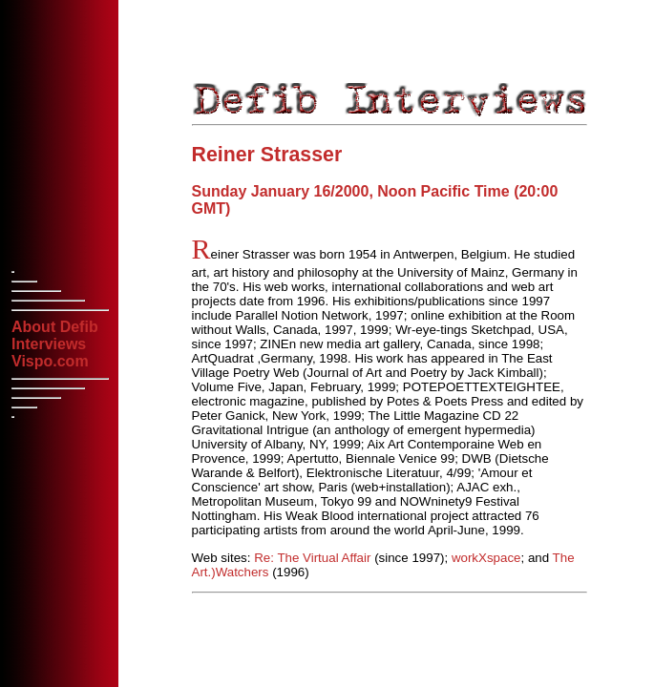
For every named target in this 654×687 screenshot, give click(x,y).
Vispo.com (50, 361)
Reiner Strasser (267, 154)
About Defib (54, 327)
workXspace (486, 558)
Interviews (48, 344)
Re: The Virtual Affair (312, 558)
